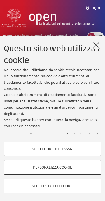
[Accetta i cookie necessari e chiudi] (96, 44)
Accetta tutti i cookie (52, 185)
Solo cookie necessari (52, 148)
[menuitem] (92, 8)
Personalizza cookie (52, 167)
